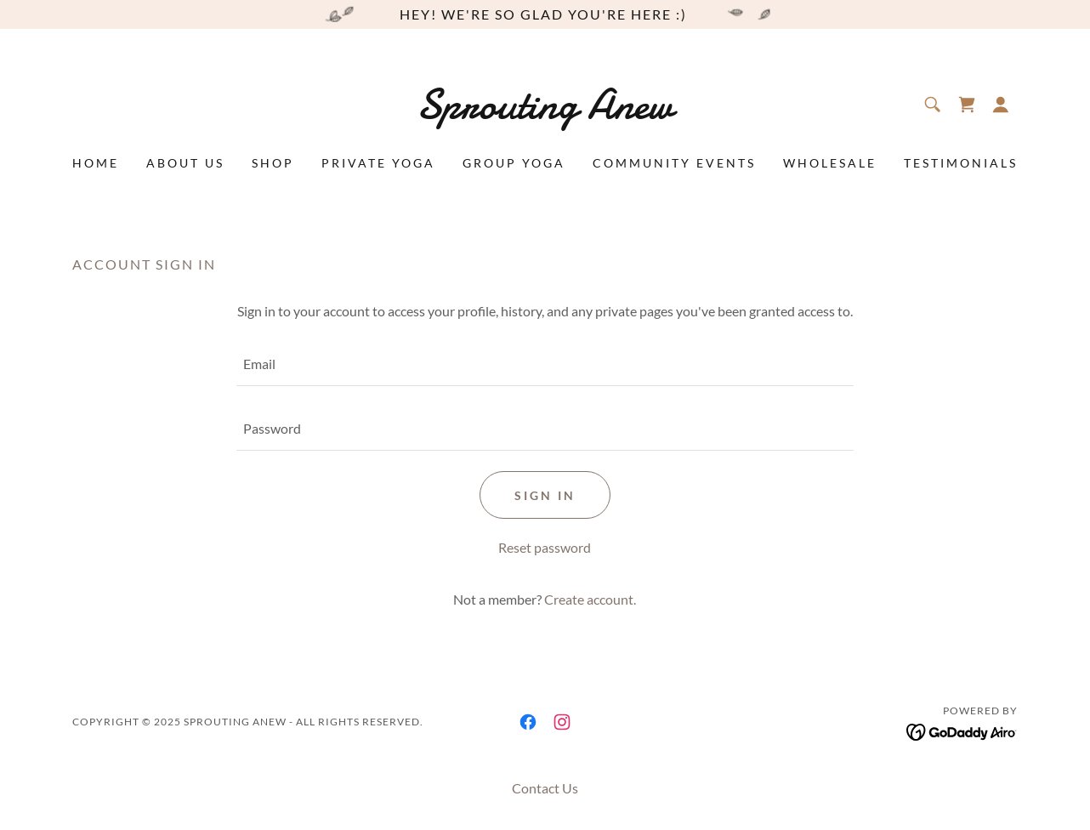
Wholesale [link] (830, 163)
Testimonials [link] (961, 163)
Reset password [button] (544, 547)
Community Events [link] (674, 163)
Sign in (545, 495)
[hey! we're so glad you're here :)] (545, 14)
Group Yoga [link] (514, 163)
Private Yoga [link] (378, 163)
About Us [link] (185, 163)
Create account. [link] (590, 599)
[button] (1001, 105)
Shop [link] (273, 163)
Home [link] (95, 163)
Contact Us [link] (545, 788)
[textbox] (544, 364)
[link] (545, 113)
